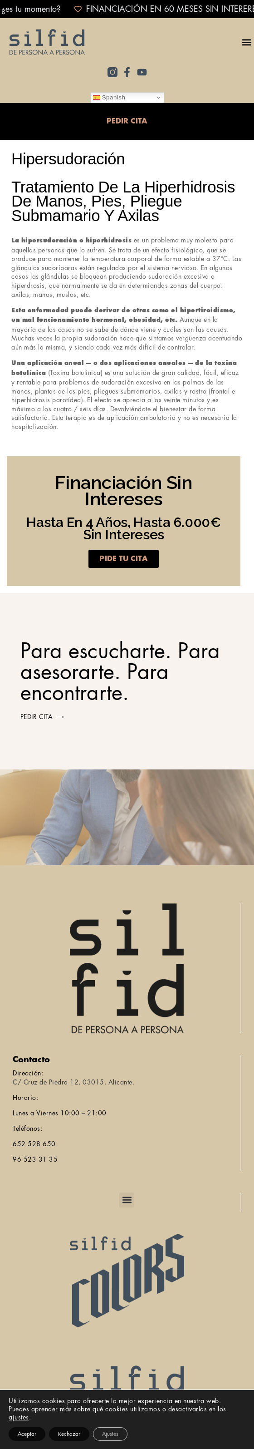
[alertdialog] (127, 9)
